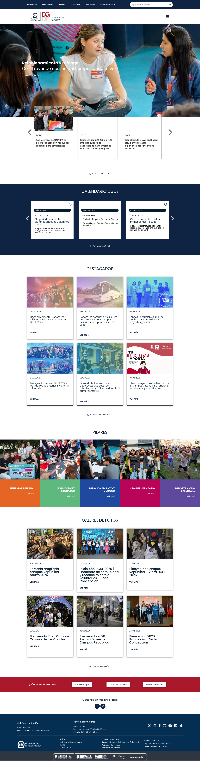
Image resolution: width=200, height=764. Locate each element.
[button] (29, 89)
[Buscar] (170, 4)
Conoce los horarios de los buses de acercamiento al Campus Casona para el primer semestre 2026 (98, 320)
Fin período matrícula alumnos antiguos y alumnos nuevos (100, 221)
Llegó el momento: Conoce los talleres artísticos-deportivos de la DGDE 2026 (49, 319)
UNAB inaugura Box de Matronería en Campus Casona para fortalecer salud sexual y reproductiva (149, 385)
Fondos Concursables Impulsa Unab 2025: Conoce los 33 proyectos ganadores (146, 319)
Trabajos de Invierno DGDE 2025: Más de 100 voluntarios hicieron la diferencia (49, 385)
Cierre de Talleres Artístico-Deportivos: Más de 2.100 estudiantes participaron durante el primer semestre (100, 387)
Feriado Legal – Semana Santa (148, 219)
